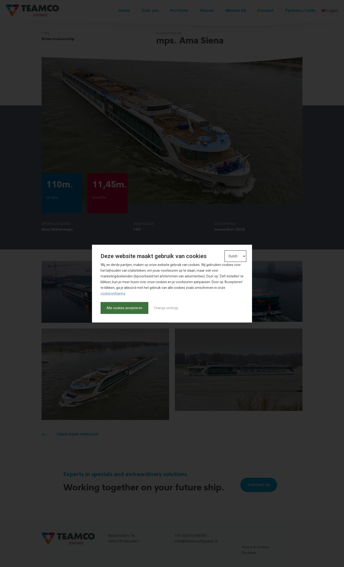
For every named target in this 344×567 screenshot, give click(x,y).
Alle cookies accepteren (124, 308)
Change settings (166, 308)
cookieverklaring (113, 293)
